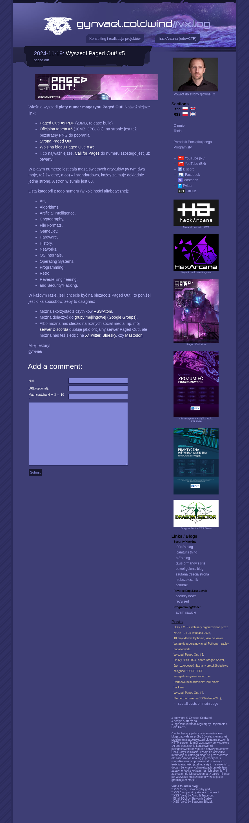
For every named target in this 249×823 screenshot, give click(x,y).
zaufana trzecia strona (192, 574)
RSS (98, 311)
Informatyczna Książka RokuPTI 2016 (196, 420)
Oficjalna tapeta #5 (56, 129)
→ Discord (184, 169)
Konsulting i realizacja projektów (115, 38)
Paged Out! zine (196, 344)
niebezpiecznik (187, 580)
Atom (107, 311)
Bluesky (109, 335)
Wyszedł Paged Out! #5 (95, 53)
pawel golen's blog (189, 569)
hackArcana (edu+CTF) (177, 38)
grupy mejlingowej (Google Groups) (106, 317)
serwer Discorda (54, 329)
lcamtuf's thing (186, 552)
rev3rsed (182, 601)
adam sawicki (186, 612)
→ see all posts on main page (196, 704)
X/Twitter (92, 335)
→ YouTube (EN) (190, 164)
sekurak (182, 585)
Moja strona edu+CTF (196, 227)
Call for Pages (87, 153)
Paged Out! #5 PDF (57, 123)
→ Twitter (183, 186)
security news (186, 596)
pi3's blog (183, 558)
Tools (177, 131)
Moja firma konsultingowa (196, 272)
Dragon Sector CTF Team (196, 528)
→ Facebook (187, 175)
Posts (177, 622)
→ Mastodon (186, 180)
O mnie (179, 126)
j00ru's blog (184, 547)
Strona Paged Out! (56, 141)
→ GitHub (185, 191)
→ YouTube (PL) (189, 158)
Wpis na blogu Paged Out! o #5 (67, 147)
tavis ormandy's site (190, 563)
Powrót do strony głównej (194, 94)
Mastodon (133, 335)
